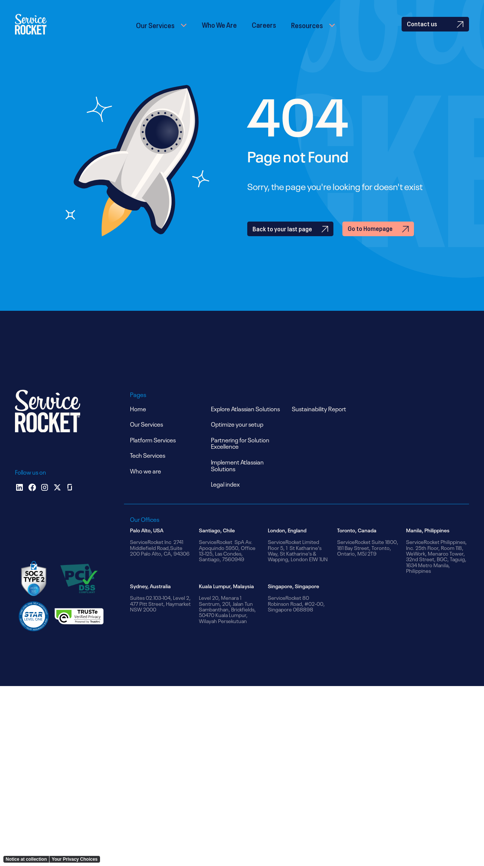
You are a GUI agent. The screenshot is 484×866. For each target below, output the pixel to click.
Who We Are (219, 30)
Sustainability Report (319, 421)
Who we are (145, 483)
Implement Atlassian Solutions (237, 478)
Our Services (155, 30)
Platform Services (153, 452)
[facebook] (32, 500)
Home (138, 421)
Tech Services (147, 467)
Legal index (225, 496)
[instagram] (44, 500)
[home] (40, 31)
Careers (264, 30)
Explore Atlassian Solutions (245, 421)
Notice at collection (26, 859)
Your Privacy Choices (75, 859)
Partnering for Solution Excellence (240, 455)
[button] (161, 31)
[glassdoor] (69, 500)
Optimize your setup (237, 436)
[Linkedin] (19, 500)
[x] (57, 500)
